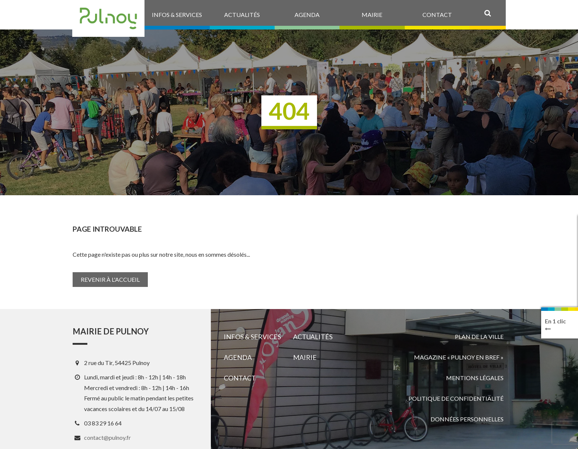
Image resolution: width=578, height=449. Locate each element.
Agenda (238, 357)
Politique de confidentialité (456, 398)
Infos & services (252, 337)
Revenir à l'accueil (110, 279)
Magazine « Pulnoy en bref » (459, 357)
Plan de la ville (479, 336)
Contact (240, 378)
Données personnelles (467, 418)
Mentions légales (475, 377)
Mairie (305, 357)
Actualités (312, 337)
